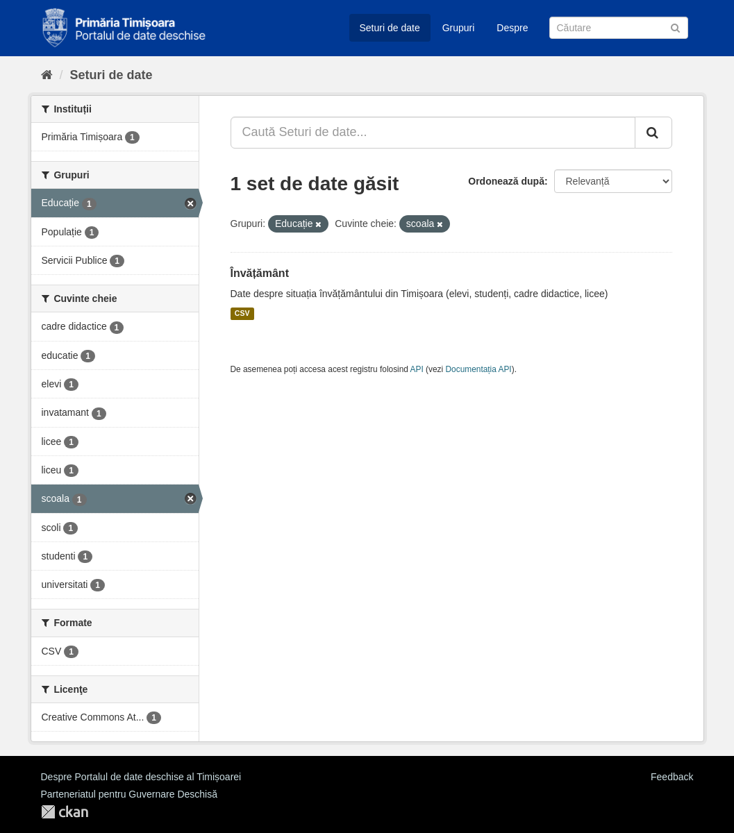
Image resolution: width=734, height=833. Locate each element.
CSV (242, 314)
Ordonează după (506, 181)
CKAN (64, 812)
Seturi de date (390, 27)
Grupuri (458, 27)
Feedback (672, 776)
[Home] (47, 75)
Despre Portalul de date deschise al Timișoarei (141, 776)
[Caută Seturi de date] (618, 28)
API (417, 369)
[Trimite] (675, 27)
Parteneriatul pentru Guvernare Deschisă (129, 794)
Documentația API (479, 369)
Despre (512, 27)
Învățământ (260, 273)
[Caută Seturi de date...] (433, 133)
